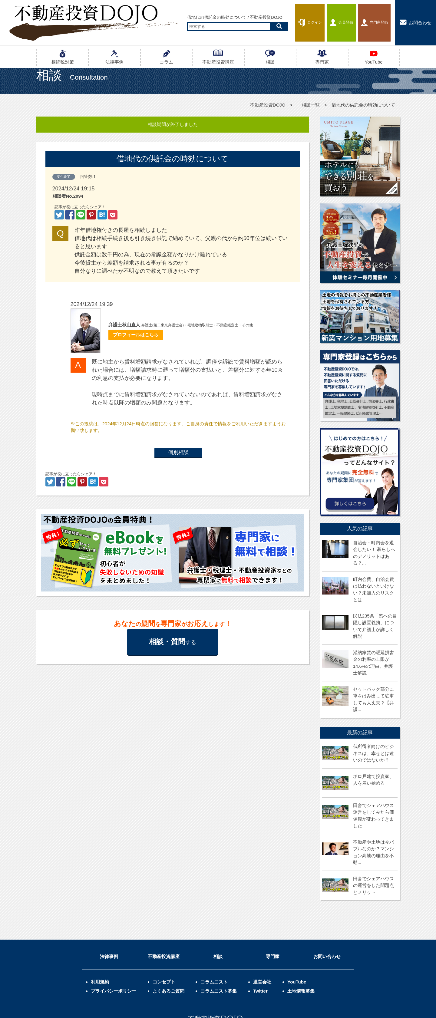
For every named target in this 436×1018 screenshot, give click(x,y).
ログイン (291, 14)
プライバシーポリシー (113, 936)
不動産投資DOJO (268, 104)
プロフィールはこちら (134, 334)
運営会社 (262, 927)
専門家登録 (370, 14)
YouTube (296, 927)
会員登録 (329, 14)
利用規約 (100, 927)
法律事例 (109, 901)
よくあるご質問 (168, 936)
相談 (218, 901)
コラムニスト (214, 927)
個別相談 (178, 453)
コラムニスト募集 (218, 936)
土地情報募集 (301, 936)
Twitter (260, 936)
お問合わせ (415, 14)
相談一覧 (311, 104)
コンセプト (164, 927)
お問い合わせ (327, 901)
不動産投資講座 (164, 901)
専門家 (272, 901)
